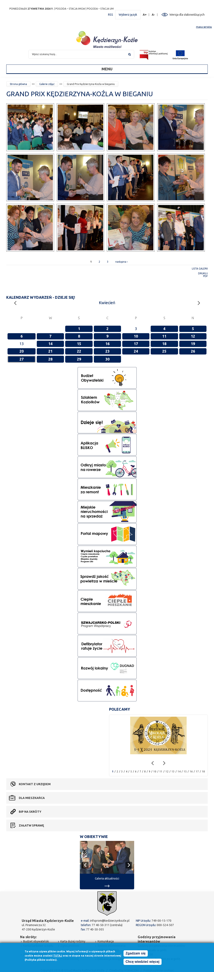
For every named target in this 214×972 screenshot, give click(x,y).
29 (79, 359)
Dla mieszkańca (32, 798)
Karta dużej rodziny (72, 941)
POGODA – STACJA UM (100, 8)
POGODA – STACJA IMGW (70, 8)
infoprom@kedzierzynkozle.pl (110, 920)
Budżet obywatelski (36, 941)
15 (79, 344)
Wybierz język (128, 14)
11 (164, 336)
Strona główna (18, 84)
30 (107, 359)
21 (50, 351)
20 (21, 351)
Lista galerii (200, 268)
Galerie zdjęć (47, 84)
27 (21, 359)
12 (193, 336)
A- (153, 14)
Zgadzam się (136, 953)
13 (173, 771)
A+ (145, 14)
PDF (205, 276)
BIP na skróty (30, 811)
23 (107, 351)
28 (50, 359)
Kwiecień (107, 302)
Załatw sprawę (31, 825)
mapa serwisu (204, 26)
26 (193, 351)
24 (136, 351)
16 (107, 344)
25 (164, 351)
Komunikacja (106, 941)
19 (193, 344)
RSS (110, 14)
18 (164, 344)
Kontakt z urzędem (35, 784)
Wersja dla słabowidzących (187, 14)
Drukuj (203, 273)
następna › (121, 261)
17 (136, 344)
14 (50, 344)
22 (79, 351)
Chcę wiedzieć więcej (142, 961)
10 (136, 336)
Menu (107, 69)
